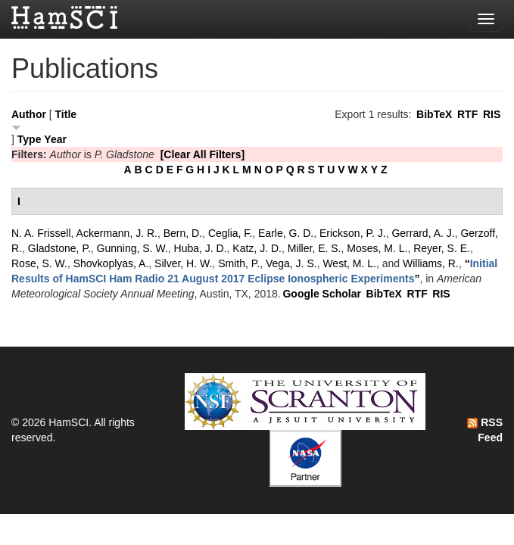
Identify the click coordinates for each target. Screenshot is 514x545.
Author (28, 114)
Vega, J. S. (291, 263)
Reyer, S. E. (441, 248)
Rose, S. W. (39, 263)
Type (29, 139)
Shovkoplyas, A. (111, 263)
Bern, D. (183, 233)
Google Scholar (321, 294)
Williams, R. (431, 263)
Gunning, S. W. (132, 248)
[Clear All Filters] (202, 154)
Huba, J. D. (200, 248)
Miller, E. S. (314, 248)
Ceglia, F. (230, 233)
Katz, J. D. (257, 248)
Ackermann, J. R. (116, 233)
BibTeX (434, 114)
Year (55, 139)
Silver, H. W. (183, 263)
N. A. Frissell (41, 233)
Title (66, 114)
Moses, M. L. (377, 248)
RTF (467, 114)
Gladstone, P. (59, 248)
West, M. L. (349, 263)
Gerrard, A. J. (422, 233)
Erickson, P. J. (352, 233)
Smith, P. (239, 263)
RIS (491, 114)
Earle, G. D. (285, 233)
